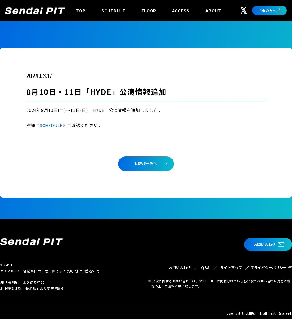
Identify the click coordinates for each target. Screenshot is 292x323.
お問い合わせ (261, 244)
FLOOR (148, 10)
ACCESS (181, 10)
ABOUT (213, 10)
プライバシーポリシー (265, 271)
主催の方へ (267, 10)
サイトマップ (219, 271)
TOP (80, 10)
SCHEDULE (113, 10)
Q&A (190, 268)
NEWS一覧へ (145, 165)
